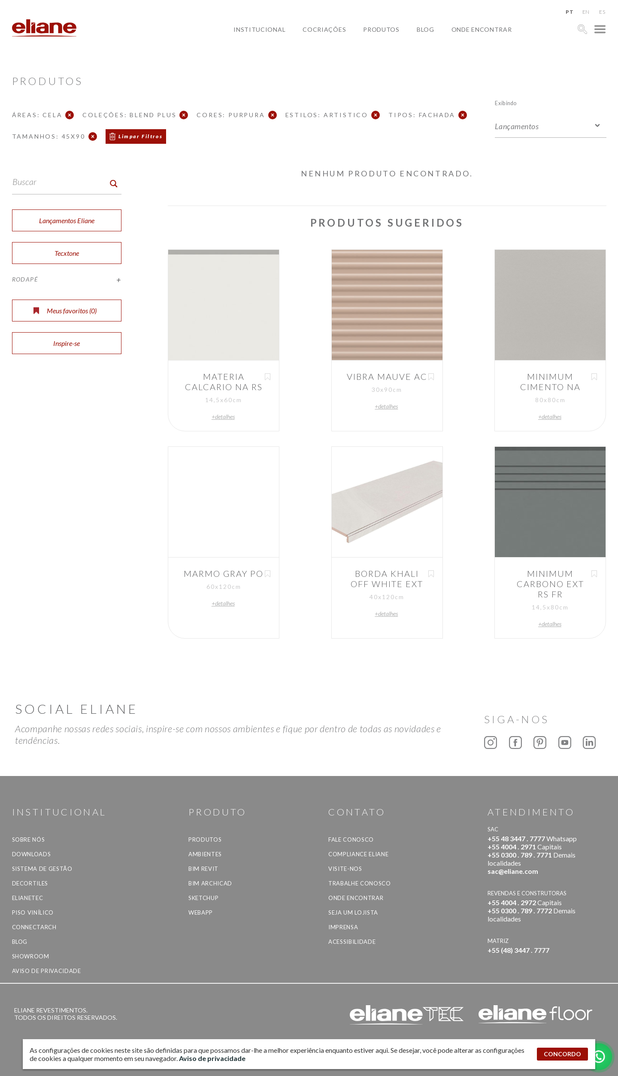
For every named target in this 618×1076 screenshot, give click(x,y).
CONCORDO (562, 1054)
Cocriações (324, 29)
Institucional (259, 29)
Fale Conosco (351, 839)
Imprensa (343, 927)
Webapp (200, 912)
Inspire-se (66, 343)
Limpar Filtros (140, 136)
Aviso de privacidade (46, 970)
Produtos (381, 29)
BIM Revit (203, 868)
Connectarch (34, 927)
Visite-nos (345, 868)
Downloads (31, 854)
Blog (425, 29)
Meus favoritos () (65, 310)
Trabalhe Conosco (359, 883)
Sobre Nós (28, 839)
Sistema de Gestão (42, 868)
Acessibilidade (352, 941)
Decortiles (30, 883)
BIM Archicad (210, 883)
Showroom (30, 956)
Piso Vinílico (33, 912)
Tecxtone (67, 253)
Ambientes (205, 854)
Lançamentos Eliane (66, 220)
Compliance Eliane (358, 854)
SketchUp (203, 897)
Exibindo (506, 103)
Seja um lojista (353, 912)
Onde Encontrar (481, 29)
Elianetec (27, 897)
